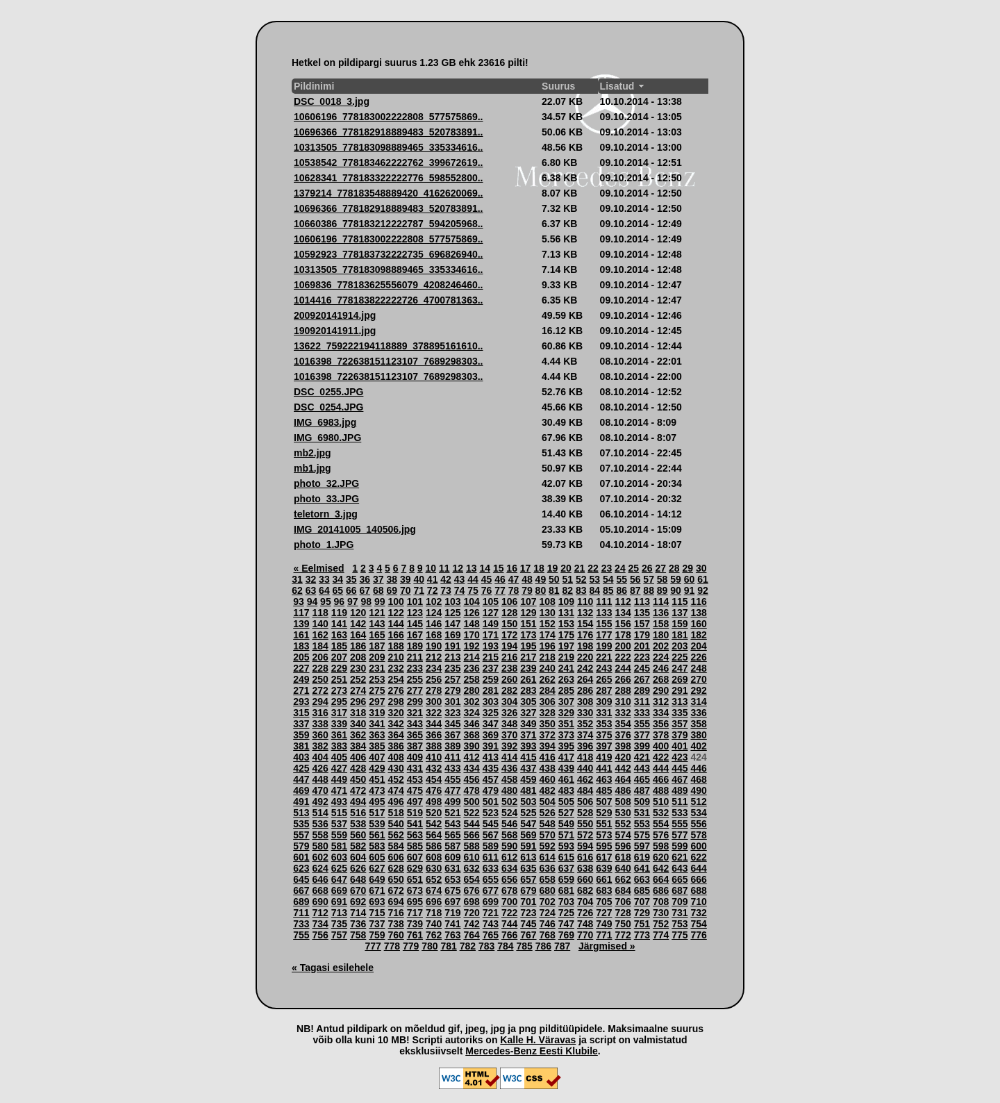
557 (301, 834)
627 (377, 868)
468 (698, 779)
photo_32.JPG (326, 483)
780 (430, 946)
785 (524, 946)
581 (339, 846)
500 (471, 801)
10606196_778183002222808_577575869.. (388, 116)
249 (301, 679)
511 (680, 801)
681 (566, 890)
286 (585, 690)
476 (434, 790)
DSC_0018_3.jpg (331, 101)
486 (623, 790)
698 (471, 901)
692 (358, 901)
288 (623, 690)
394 (547, 746)
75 (472, 590)
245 (642, 668)
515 (339, 812)
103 (452, 601)
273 (339, 690)
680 (547, 890)
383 (339, 746)
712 (320, 912)
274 (358, 690)
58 (662, 579)
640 (623, 868)
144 (395, 623)
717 (415, 912)
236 (471, 668)
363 (377, 734)
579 (301, 846)
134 (623, 612)
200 (623, 646)
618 (623, 857)
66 (351, 590)
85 (608, 590)
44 (472, 579)
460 (547, 779)
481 (528, 790)
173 (528, 634)
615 (566, 857)
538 (358, 823)
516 (358, 812)
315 (301, 712)
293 (301, 701)
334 (661, 712)
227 (301, 668)
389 (452, 746)
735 (339, 923)
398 (623, 746)
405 (339, 757)
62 (297, 590)
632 (471, 868)
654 (471, 879)
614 (547, 857)
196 (547, 646)
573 (604, 834)
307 (566, 701)
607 (415, 857)
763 (452, 934)
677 (491, 890)
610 (471, 857)
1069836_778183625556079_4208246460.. (388, 284)
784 (505, 946)
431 (415, 768)
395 (566, 746)
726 (585, 912)
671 (377, 890)
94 (312, 601)
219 (566, 657)
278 (434, 690)
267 (642, 679)
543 (452, 823)
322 (434, 712)
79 (527, 590)
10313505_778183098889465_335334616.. (388, 147)
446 (698, 768)
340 (358, 723)
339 (339, 723)
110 (585, 601)
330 (585, 712)
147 (452, 623)
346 (471, 723)
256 (434, 679)
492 (320, 801)
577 (680, 834)
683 (604, 890)
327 (528, 712)
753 (680, 923)
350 (547, 723)
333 (642, 712)
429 (377, 768)
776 (698, 934)
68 (378, 590)
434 (471, 768)
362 (358, 734)
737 (377, 923)
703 (566, 901)
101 (415, 601)
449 (339, 779)
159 (680, 623)
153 (566, 623)
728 (623, 912)
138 (698, 612)
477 (452, 790)
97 (352, 601)
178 (623, 634)
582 (358, 846)
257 (452, 679)
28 (674, 568)
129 (528, 612)
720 (471, 912)
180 (661, 634)
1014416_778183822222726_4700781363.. (388, 300)
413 (491, 757)
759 (377, 934)
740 (434, 923)
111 (604, 601)
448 (320, 779)
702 (547, 901)
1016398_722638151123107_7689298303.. (388, 361)
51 (568, 579)
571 (566, 834)
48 (527, 579)
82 (568, 590)
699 (491, 901)
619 (642, 857)
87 (635, 590)
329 (566, 712)
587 (452, 846)
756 (320, 934)
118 (320, 612)
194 (509, 646)
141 (339, 623)
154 (585, 623)
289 (642, 690)
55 (621, 579)
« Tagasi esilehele (333, 967)
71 (418, 590)
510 (661, 801)
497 (415, 801)
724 (547, 912)
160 (698, 623)
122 (395, 612)
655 (491, 879)
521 (452, 812)
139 (301, 623)
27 (661, 568)
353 (604, 723)
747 (566, 923)
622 (698, 857)
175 (566, 634)
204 (698, 646)
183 (301, 646)
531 (642, 812)
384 (358, 746)
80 (541, 590)
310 (623, 701)
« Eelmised (319, 568)
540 (395, 823)
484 (585, 790)
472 (358, 790)
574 (623, 834)
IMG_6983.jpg (325, 422)
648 (358, 879)
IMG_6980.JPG (327, 437)
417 (566, 757)
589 (491, 846)
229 (339, 668)
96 (339, 601)
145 (415, 623)
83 (581, 590)
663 (642, 879)
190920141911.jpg (335, 330)
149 (491, 623)
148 (471, 623)
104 (471, 601)
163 (339, 634)
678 (509, 890)
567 (491, 834)
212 (434, 657)
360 (320, 734)
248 (698, 668)
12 (457, 568)
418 (585, 757)
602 (320, 857)
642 (661, 868)
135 (642, 612)
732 (698, 912)
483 (566, 790)
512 (698, 801)
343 (415, 723)
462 (585, 779)
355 (642, 723)
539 (377, 823)
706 (623, 901)
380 (698, 734)
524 (509, 812)
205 (301, 657)
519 (415, 812)
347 (491, 723)
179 (642, 634)
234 (434, 668)
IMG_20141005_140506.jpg (355, 529)
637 (566, 868)
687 (680, 890)
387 (415, 746)
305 (528, 701)
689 (301, 901)
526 (547, 812)
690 (320, 901)
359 (301, 734)
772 (623, 934)
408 (395, 757)
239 (528, 668)
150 (509, 623)
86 (621, 590)
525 (528, 812)
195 (528, 646)
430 (395, 768)
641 (642, 868)
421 (642, 757)
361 (339, 734)
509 (642, 801)
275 (377, 690)
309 (604, 701)
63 (311, 590)
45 (486, 579)
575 (642, 834)
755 (301, 934)
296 (358, 701)
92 (702, 590)
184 (320, 646)
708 (661, 901)
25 (634, 568)
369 (491, 734)
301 (452, 701)
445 (680, 768)
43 (459, 579)
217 (528, 657)
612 (509, 857)
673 (415, 890)
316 (320, 712)
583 (377, 846)
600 (698, 846)
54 (608, 579)
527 (566, 812)
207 (339, 657)
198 (585, 646)
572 (585, 834)
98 (366, 601)
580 (320, 846)
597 (642, 846)
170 (471, 634)
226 (698, 657)
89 (662, 590)
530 (623, 812)
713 (339, 912)
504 (547, 801)
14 (484, 568)
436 (509, 768)
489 (680, 790)
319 (377, 712)
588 (471, 846)
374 (585, 734)
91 (689, 590)
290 (661, 690)
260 (509, 679)
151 (528, 623)
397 (604, 746)
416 (547, 757)
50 (554, 579)
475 (415, 790)
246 (661, 668)
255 (415, 679)
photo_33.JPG (326, 498)
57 (648, 579)
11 (444, 568)
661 (604, 879)
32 (311, 579)
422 (661, 757)
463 (604, 779)
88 (648, 590)
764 (471, 934)
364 (395, 734)
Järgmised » (606, 946)
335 (680, 712)
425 (301, 768)
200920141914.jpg (335, 315)
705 (604, 901)
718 (434, 912)
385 (377, 746)
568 (509, 834)
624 (320, 868)
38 (391, 579)
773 (642, 934)
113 (642, 601)
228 (320, 668)
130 (547, 612)
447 (301, 779)
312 (661, 701)
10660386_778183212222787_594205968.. (388, 223)
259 (491, 679)
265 (604, 679)
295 (339, 701)
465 (642, 779)
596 (623, 846)
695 (415, 901)
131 (566, 612)
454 (434, 779)
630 (434, 868)
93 (298, 601)
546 (509, 823)
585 (415, 846)
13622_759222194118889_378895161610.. (388, 345)
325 (491, 712)
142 (358, 623)
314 (698, 701)
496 (395, 801)
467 (680, 779)
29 (687, 568)
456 (471, 779)
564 (434, 834)
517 (377, 812)
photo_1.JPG (323, 544)
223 (642, 657)
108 (547, 601)
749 (604, 923)
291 (680, 690)
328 (547, 712)
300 (434, 701)
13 (471, 568)
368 (471, 734)
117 (301, 612)
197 (566, 646)
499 (452, 801)
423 (680, 757)
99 (379, 601)
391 (491, 746)
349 (528, 723)
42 (445, 579)
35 (351, 579)
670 (358, 890)
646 (320, 879)
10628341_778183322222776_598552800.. (388, 177)
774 (661, 934)
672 (395, 890)
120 (358, 612)
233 (415, 668)
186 (358, 646)
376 (623, 734)
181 (680, 634)
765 (491, 934)
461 (566, 779)
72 (432, 590)
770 (585, 934)
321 (415, 712)
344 (434, 723)
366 (434, 734)
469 (301, 790)
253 (377, 679)
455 (452, 779)
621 (680, 857)
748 (585, 923)
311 (642, 701)
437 (528, 768)
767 (528, 934)
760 (395, 934)
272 (320, 690)
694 (395, 901)
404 (320, 757)
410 (434, 757)
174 (547, 634)
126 (471, 612)
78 (513, 590)
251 (339, 679)
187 (377, 646)
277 (415, 690)
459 (528, 779)
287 (604, 690)
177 (604, 634)
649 (377, 879)
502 (509, 801)
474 (395, 790)
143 (377, 623)
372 (547, 734)
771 (604, 934)
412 (471, 757)
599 (680, 846)
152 (547, 623)
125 (452, 612)
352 (585, 723)
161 (301, 634)
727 (604, 912)
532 (661, 812)
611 (491, 857)
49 (541, 579)
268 (661, 679)
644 (698, 868)
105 (491, 601)
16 (511, 568)
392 (509, 746)
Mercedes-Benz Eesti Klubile (531, 1050)
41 (432, 579)
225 (680, 657)
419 (604, 757)
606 (395, 857)
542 (434, 823)
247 (680, 668)
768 (547, 934)
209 (377, 657)
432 (434, 768)
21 (579, 568)
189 (415, 646)
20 (566, 568)
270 (698, 679)
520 (434, 812)
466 (661, 779)
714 (358, 912)
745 (528, 923)
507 (604, 801)
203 (680, 646)
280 (471, 690)
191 (452, 646)
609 (452, 857)
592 (547, 846)
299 (415, 701)
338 (320, 723)
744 (509, 923)
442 (623, 768)
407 (377, 757)
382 (320, 746)
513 (301, 812)
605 (377, 857)
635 (528, 868)
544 (471, 823)
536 (320, 823)
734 (320, 923)
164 (358, 634)
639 (604, 868)
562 (395, 834)
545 (491, 823)
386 (395, 746)
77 (500, 590)
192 (471, 646)
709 (680, 901)
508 (623, 801)
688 (698, 890)
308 (585, 701)
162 (320, 634)
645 (301, 879)
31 (297, 579)
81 (554, 590)
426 (320, 768)
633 (491, 868)
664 (661, 879)
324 (471, 712)
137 (680, 612)
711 (301, 912)
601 (301, 857)
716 (395, 912)
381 (301, 746)
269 (680, 679)
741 (452, 923)
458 (509, 779)
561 (377, 834)
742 (471, 923)
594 (585, 846)
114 (661, 601)
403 (301, 757)
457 (491, 779)
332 (623, 712)
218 (547, 657)
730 (661, 912)
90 (675, 590)
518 (395, 812)
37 (378, 579)
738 (395, 923)
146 (434, 623)
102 (434, 601)
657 (528, 879)
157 (642, 623)
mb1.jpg (312, 468)
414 (509, 757)
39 (405, 579)
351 (566, 723)
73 (445, 590)
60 (689, 579)
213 (452, 657)
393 (528, 746)
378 (661, 734)
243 (604, 668)
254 (395, 679)
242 (585, 668)
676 (471, 890)
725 (566, 912)
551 (604, 823)
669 (339, 890)
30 (701, 568)
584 (395, 846)
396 (585, 746)
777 (373, 946)
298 (395, 701)
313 (680, 701)
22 (593, 568)
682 (585, 890)
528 (585, 812)
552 (623, 823)
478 (471, 790)
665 (680, 879)
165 (377, 634)
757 (339, 934)
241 (566, 668)
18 (538, 568)
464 (623, 779)
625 (339, 868)
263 (566, 679)
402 (698, 746)
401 (680, 746)
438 (547, 768)
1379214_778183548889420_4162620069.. (388, 193)
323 (452, 712)
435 (491, 768)
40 (418, 579)
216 (509, 657)
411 (452, 757)
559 (339, 834)
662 (623, 879)
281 (491, 690)
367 (452, 734)
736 (358, 923)
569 (528, 834)
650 (395, 879)
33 (324, 579)
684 (623, 890)
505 (566, 801)
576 (661, 834)
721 (491, 912)
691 (339, 901)
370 (509, 734)
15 (498, 568)
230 (358, 668)
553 (642, 823)
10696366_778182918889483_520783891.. (388, 132)
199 (604, 646)
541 (415, 823)
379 (680, 734)
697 (452, 901)
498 (434, 801)
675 (452, 890)
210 (395, 657)
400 (661, 746)
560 (358, 834)
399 (642, 746)
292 (698, 690)
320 (395, 712)
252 (358, 679)
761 (415, 934)
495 (377, 801)
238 (509, 668)
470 (320, 790)
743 (491, 923)
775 (680, 934)
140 (320, 623)
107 (528, 601)
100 (395, 601)
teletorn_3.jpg (326, 514)
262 (547, 679)
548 (547, 823)
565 (452, 834)
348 (509, 723)
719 (452, 912)
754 (698, 923)
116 (698, 601)
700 (509, 901)
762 (434, 934)
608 (434, 857)
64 (324, 590)
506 (585, 801)
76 (486, 590)
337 (301, 723)
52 (581, 579)
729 (642, 912)
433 (452, 768)
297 (377, 701)
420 (623, 757)
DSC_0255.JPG (328, 391)
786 (543, 946)
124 (434, 612)
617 (604, 857)
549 (566, 823)
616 (585, 857)
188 (395, 646)
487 (642, 790)
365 (415, 734)
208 (358, 657)
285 (566, 690)
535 (301, 823)
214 (471, 657)
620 (661, 857)
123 (415, 612)
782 (468, 946)
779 (411, 946)
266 (623, 679)
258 (471, 679)
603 (339, 857)
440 (585, 768)
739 (415, 923)
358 (698, 723)
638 (585, 868)
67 (365, 590)
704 (585, 901)
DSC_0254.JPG (328, 407)
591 (528, 846)
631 (452, 868)
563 (415, 834)
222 (623, 657)
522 (471, 812)
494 (358, 801)
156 (623, 623)
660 (585, 879)
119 (339, 612)
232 (395, 668)
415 (528, 757)
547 (528, 823)
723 (528, 912)
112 (623, 601)
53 (594, 579)
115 (680, 601)
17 (525, 568)
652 (434, 879)
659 (566, 879)
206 (320, 657)
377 (642, 734)
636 (547, 868)
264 (585, 679)
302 (471, 701)
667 (301, 890)
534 (698, 812)
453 (415, 779)
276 (395, 690)
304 (509, 701)
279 (452, 690)
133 (604, 612)
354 (623, 723)
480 (509, 790)
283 (528, 690)
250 (320, 679)
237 (491, 668)
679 (528, 890)
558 (320, 834)
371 (528, 734)
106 (509, 601)
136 (661, 612)
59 (675, 579)
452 (395, 779)
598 (661, 846)
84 (594, 590)
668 (320, 890)
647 (339, 879)
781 (448, 946)
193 (491, 646)
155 (604, 623)
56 (635, 579)
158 (661, 623)
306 (547, 701)
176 (585, 634)
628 (395, 868)
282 (509, 690)
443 (642, 768)
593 (566, 846)
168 (434, 634)
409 (415, 757)
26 (647, 568)
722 (509, 912)
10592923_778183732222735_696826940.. (388, 254)
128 (509, 612)
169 (452, 634)
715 (377, 912)
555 (680, 823)
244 (623, 668)
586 (434, 846)
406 (358, 757)
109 (566, 601)
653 (452, 879)
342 (395, 723)
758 (358, 934)
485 (604, 790)
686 (661, 890)
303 (491, 701)
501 (491, 801)
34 (338, 579)
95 (325, 601)
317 (339, 712)
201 (642, 646)
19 (552, 568)
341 (377, 723)
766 (509, 934)
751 (642, 923)
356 (661, 723)
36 (365, 579)
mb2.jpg (312, 452)
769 (566, 934)
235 (452, 668)
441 (604, 768)
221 (604, 657)
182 (698, 634)
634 (509, 868)
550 (585, 823)
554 (661, 823)
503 (528, 801)
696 (434, 901)
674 (434, 890)
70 (405, 590)
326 (509, 712)
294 (320, 701)
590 (509, 846)
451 (377, 779)
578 (698, 834)
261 (528, 679)
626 (358, 868)
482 (547, 790)
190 (434, 646)
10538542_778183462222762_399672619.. (388, 162)
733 (301, 923)
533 (680, 812)
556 (698, 823)
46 (500, 579)
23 (606, 568)
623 (301, 868)
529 (604, 812)
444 (661, 768)
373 (566, 734)
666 (698, 879)
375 (604, 734)
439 (566, 768)
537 (339, 823)
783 (486, 946)
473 (377, 790)
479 (491, 790)
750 (623, 923)
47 (513, 579)
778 (392, 946)
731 (680, 912)
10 (431, 568)
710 (698, 901)
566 (471, 834)
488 (661, 790)
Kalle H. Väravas (538, 1039)
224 (661, 657)
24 (620, 568)
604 (358, 857)
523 (491, 812)
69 (391, 590)
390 (471, 746)
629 (415, 868)
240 (547, 668)
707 (642, 901)
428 (358, 768)
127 (491, 612)
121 (377, 612)
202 (661, 646)
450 (358, 779)
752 (661, 923)
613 (528, 857)
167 (415, 634)
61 (702, 579)
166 (395, 634)
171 (491, 634)
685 (642, 890)
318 (358, 712)
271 (301, 690)
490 (698, 790)
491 (301, 801)
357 (680, 723)
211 (415, 657)
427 (339, 768)
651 (415, 879)
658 (547, 879)
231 (377, 668)
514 (320, 812)
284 (547, 690)
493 (339, 801)
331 (604, 712)
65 (338, 590)
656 (509, 879)
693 (377, 901)
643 (680, 868)
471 (339, 790)
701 (528, 901)
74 (459, 590)
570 (547, 834)
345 (452, 723)
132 (585, 612)
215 (491, 657)
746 (547, 923)
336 (698, 712)
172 (509, 634)
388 (434, 746)
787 (562, 946)
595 (604, 846)
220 (585, 657)
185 (339, 646)
